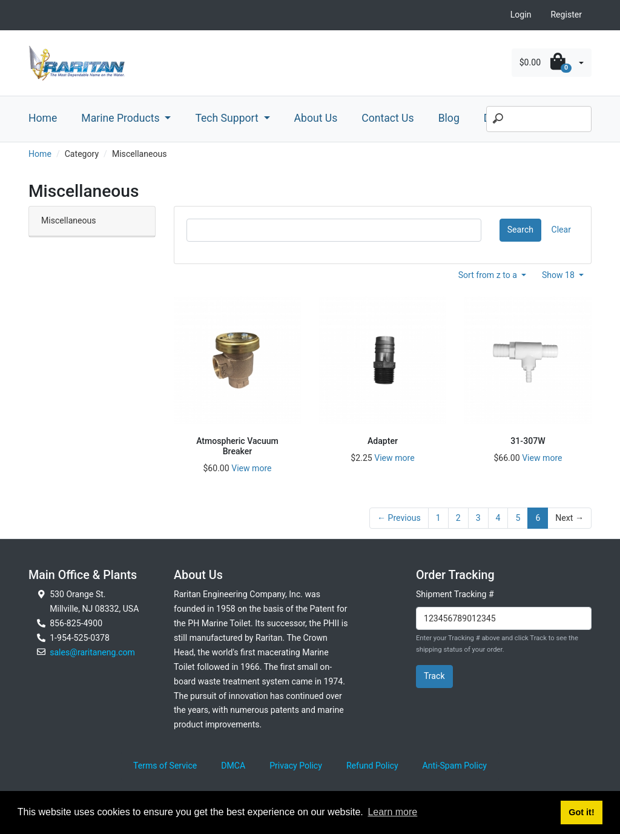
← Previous (399, 518)
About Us (316, 118)
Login (521, 14)
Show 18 (559, 275)
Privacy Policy (295, 765)
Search (520, 229)
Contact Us (387, 118)
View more (251, 468)
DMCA (233, 765)
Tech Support (228, 118)
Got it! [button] (581, 812)
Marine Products (121, 118)
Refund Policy (372, 765)
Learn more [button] (392, 812)
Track (434, 676)
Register (566, 14)
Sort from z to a (488, 275)
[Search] (539, 119)
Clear (561, 229)
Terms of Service (165, 765)
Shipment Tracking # (455, 594)
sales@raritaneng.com (92, 652)
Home (42, 118)
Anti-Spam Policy (455, 765)
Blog (449, 118)
